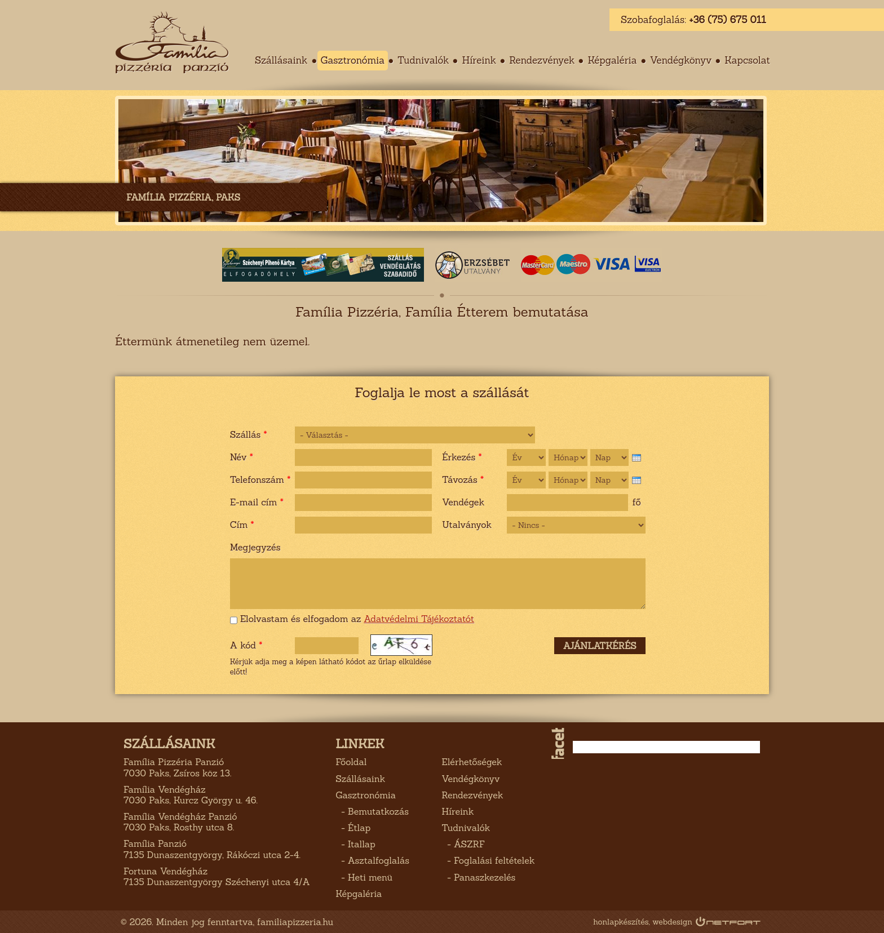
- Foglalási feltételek (487, 860)
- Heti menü (363, 877)
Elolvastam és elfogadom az (357, 619)
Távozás (463, 479)
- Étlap (352, 827)
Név (241, 457)
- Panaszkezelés (478, 877)
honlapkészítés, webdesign (642, 922)
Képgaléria (612, 60)
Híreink (479, 60)
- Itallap (355, 844)
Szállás (248, 434)
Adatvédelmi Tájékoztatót (419, 618)
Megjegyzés (255, 547)
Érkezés (462, 457)
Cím (242, 524)
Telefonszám (260, 479)
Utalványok (467, 524)
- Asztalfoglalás (372, 860)
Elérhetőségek (471, 761)
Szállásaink (360, 778)
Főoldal (350, 761)
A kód (246, 645)
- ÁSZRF (463, 844)
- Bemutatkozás (372, 811)
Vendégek (463, 502)
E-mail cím (257, 502)
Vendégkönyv (681, 60)
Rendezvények (541, 60)
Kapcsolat (747, 60)
